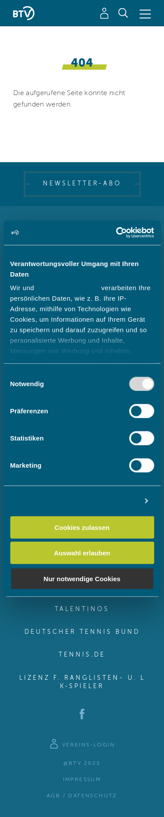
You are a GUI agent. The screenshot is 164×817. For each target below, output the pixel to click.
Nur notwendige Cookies (82, 578)
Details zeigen (115, 500)
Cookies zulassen (82, 527)
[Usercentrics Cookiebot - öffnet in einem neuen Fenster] (117, 232)
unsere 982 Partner (67, 287)
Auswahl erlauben (82, 553)
